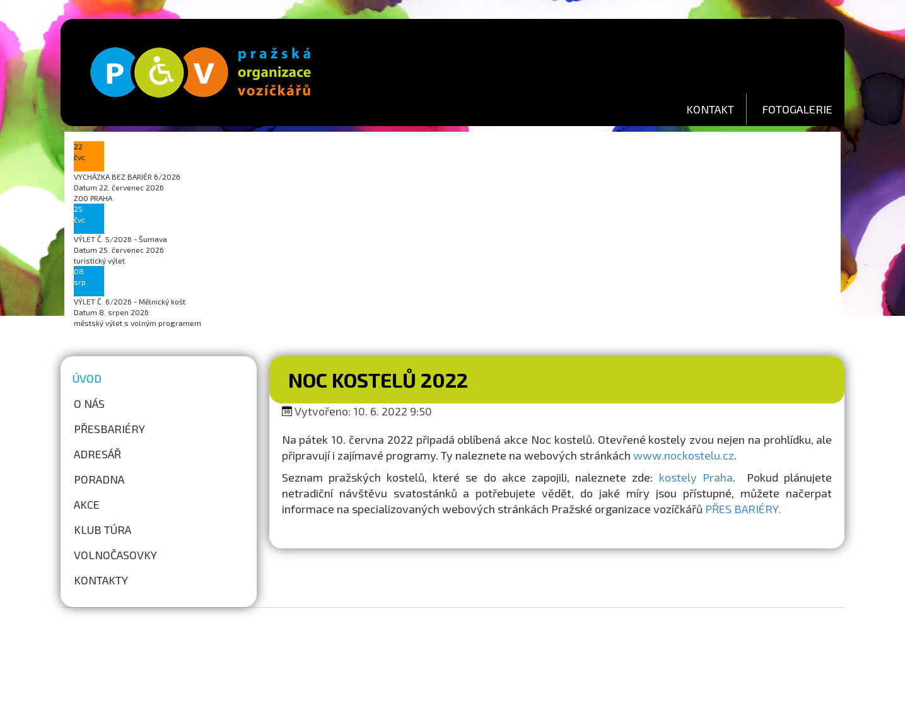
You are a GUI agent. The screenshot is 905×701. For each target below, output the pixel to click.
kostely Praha (696, 477)
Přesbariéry (109, 429)
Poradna (99, 479)
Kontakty (101, 580)
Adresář (97, 454)
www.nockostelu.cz (683, 455)
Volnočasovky (115, 555)
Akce (87, 504)
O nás (89, 403)
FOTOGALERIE (797, 109)
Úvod (87, 378)
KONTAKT (710, 109)
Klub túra (102, 529)
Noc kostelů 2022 (378, 379)
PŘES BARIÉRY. (743, 509)
